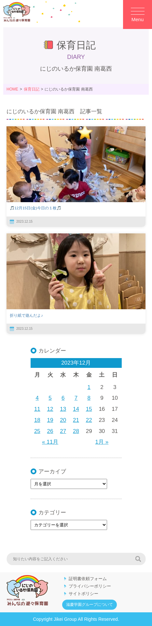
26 (50, 431)
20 (63, 420)
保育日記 (31, 89)
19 (50, 420)
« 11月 (50, 442)
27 (63, 431)
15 (89, 409)
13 (63, 409)
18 (37, 420)
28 (76, 431)
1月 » (102, 442)
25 (37, 431)
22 (89, 420)
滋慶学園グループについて (89, 604)
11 (37, 409)
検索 (138, 559)
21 (76, 420)
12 (50, 409)
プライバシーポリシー (90, 586)
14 (76, 409)
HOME (12, 89)
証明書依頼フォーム (88, 578)
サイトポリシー (83, 593)
